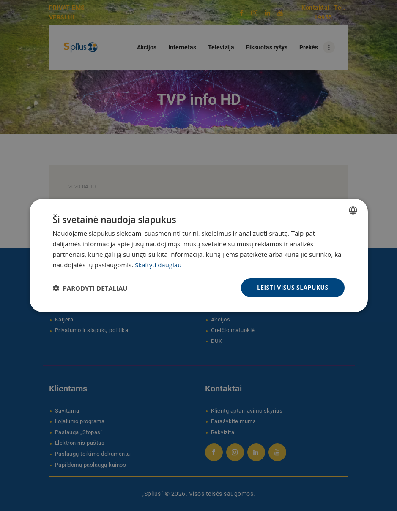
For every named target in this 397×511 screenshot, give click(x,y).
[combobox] (353, 210)
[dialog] (199, 255)
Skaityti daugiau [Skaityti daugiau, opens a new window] (158, 265)
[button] (90, 288)
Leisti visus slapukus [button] (293, 287)
